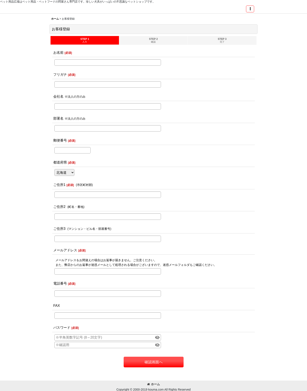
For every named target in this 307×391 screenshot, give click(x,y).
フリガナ (60, 74)
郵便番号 (60, 140)
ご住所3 (59, 228)
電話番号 (60, 283)
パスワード (61, 327)
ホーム (153, 384)
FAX (56, 305)
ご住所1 (59, 185)
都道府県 (60, 162)
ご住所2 (59, 207)
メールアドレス (65, 250)
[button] (250, 9)
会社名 (58, 96)
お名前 (58, 52)
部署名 (58, 118)
